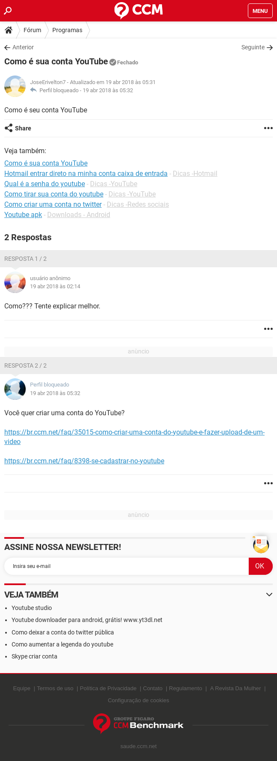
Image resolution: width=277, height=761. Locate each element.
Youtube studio (32, 607)
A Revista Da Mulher (235, 688)
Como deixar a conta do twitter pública (63, 632)
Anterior (23, 47)
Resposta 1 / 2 (25, 258)
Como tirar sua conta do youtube (53, 194)
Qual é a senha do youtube (44, 184)
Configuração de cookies (138, 700)
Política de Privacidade (108, 688)
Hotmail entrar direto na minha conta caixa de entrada (86, 173)
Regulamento (185, 688)
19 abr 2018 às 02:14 (55, 286)
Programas (67, 30)
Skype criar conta (34, 656)
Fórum (32, 30)
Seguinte (253, 47)
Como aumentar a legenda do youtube (62, 644)
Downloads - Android (78, 215)
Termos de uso (55, 688)
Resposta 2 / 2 (25, 365)
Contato (153, 688)
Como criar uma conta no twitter (53, 204)
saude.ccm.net (138, 746)
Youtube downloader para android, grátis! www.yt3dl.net (87, 619)
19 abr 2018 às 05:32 (108, 90)
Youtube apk (23, 215)
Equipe (21, 688)
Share (23, 128)
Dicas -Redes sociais (138, 204)
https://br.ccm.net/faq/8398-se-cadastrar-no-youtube (84, 461)
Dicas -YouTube (113, 184)
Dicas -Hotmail (195, 173)
